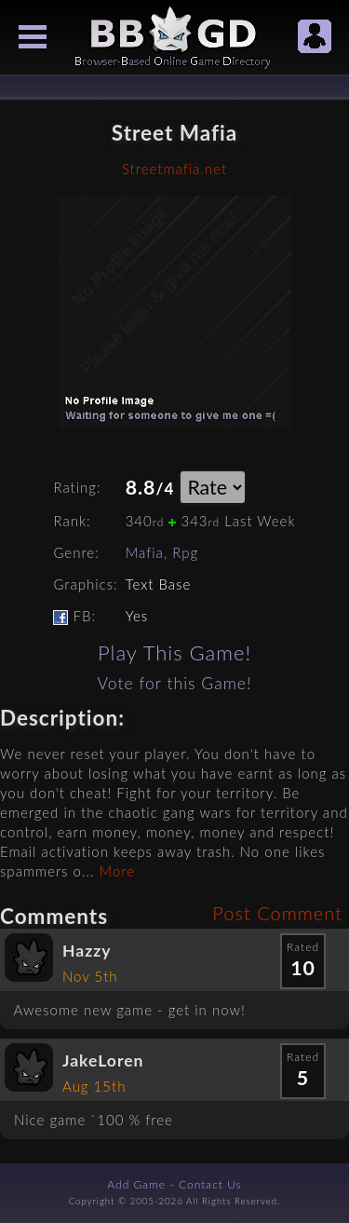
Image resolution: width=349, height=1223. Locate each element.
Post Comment (277, 913)
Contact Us (210, 1184)
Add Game (136, 1184)
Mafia (145, 552)
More (117, 871)
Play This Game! (174, 652)
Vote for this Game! (174, 683)
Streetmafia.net (174, 168)
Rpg (185, 552)
